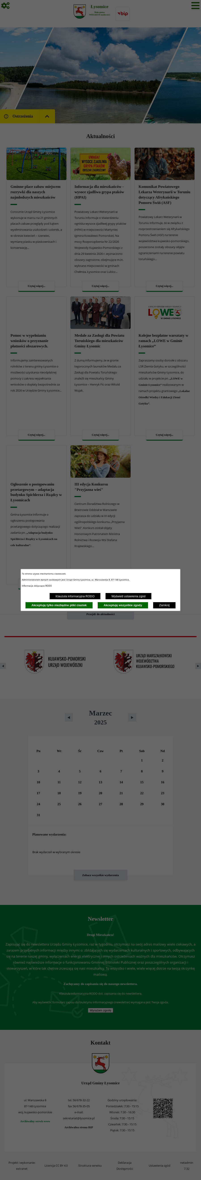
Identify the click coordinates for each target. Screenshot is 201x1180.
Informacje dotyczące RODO (37, 585)
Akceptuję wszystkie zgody (123, 605)
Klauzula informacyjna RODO (75, 596)
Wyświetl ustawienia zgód (129, 596)
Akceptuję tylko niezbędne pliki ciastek (59, 605)
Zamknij (164, 605)
